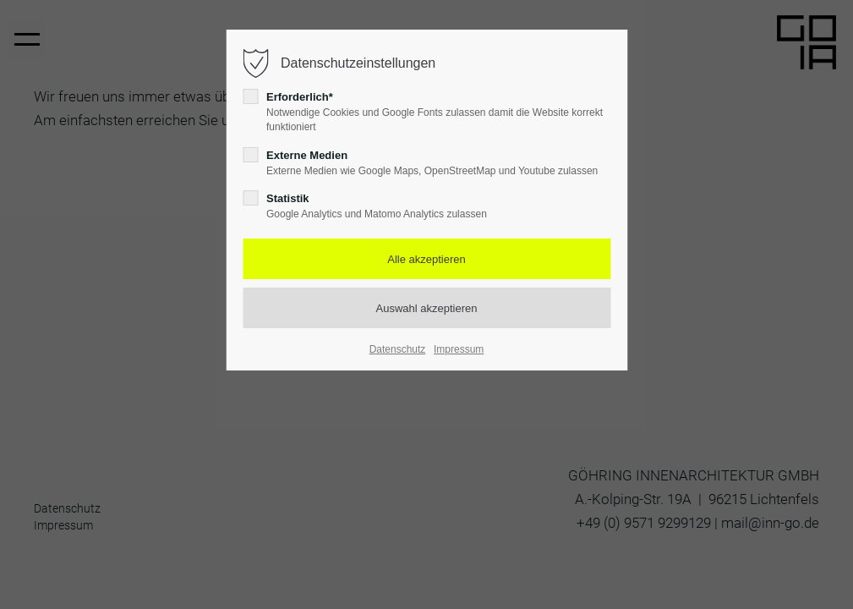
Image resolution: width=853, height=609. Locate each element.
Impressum (459, 349)
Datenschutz (397, 349)
